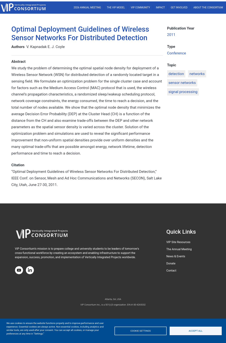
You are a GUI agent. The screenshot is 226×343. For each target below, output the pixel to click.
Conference (176, 53)
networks (197, 74)
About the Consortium (208, 7)
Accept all (196, 330)
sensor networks (182, 83)
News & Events (175, 256)
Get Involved (179, 7)
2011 (171, 35)
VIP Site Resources (178, 242)
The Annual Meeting (179, 249)
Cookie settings (140, 330)
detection (176, 74)
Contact (171, 270)
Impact (160, 7)
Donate (171, 263)
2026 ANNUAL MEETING (87, 7)
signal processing (183, 92)
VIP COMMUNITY (140, 7)
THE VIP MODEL (116, 7)
